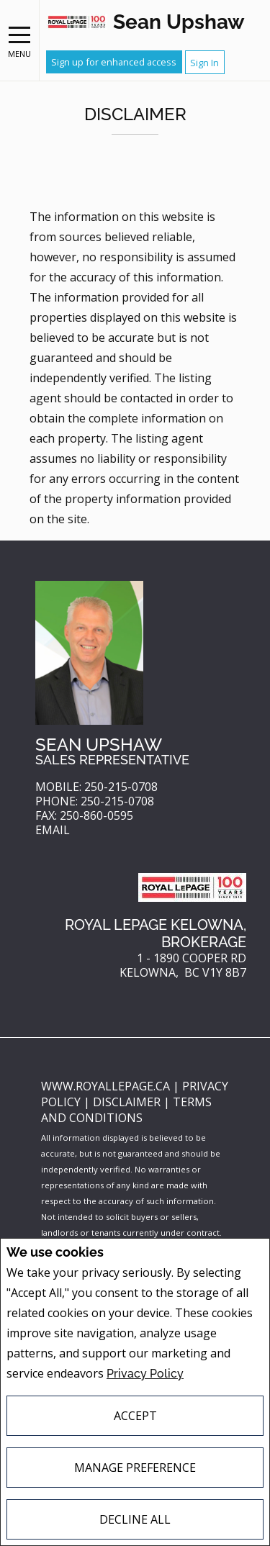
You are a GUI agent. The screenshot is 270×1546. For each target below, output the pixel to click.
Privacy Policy (145, 1373)
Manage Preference (135, 1467)
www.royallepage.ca (105, 1086)
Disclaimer (128, 1102)
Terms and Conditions (126, 1110)
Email (52, 830)
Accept (135, 1416)
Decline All (135, 1519)
